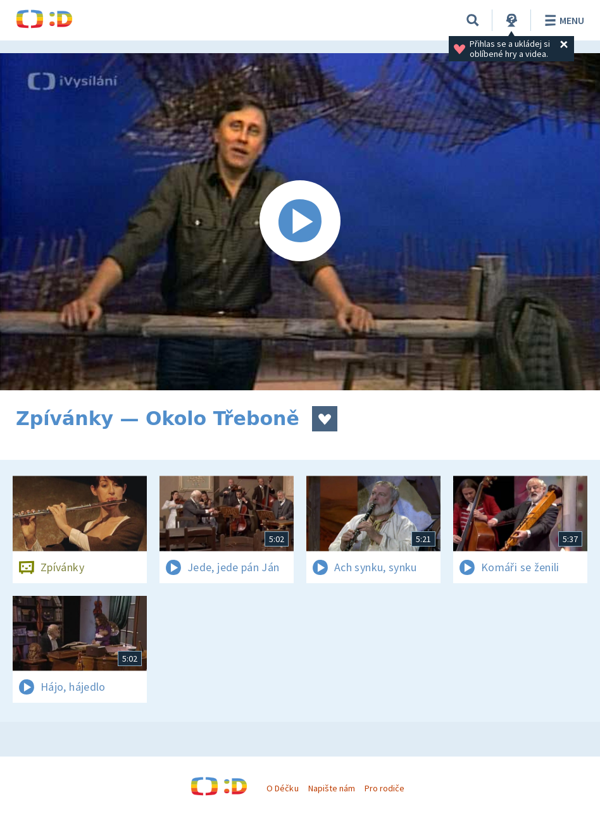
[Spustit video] (300, 221)
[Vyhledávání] (473, 20)
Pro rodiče (384, 788)
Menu (562, 20)
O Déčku (282, 788)
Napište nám (331, 788)
